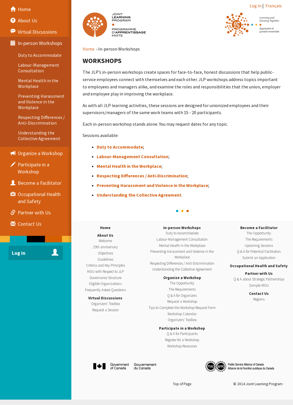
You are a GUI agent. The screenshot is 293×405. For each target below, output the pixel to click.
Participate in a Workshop (182, 328)
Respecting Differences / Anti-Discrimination (142, 175)
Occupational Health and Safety (259, 266)
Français (273, 5)
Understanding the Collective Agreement (139, 195)
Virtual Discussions (105, 298)
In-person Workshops (182, 227)
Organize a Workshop (182, 277)
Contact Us (259, 293)
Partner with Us (259, 273)
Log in (255, 5)
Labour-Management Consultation (132, 156)
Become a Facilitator (258, 227)
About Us (105, 235)
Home (89, 49)
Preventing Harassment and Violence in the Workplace (152, 185)
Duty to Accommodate (120, 147)
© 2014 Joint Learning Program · (258, 384)
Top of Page (182, 384)
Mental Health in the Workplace (129, 166)
